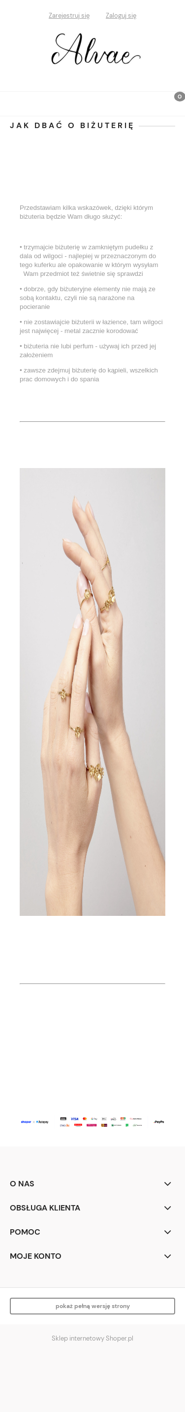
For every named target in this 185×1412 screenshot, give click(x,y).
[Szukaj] (148, 101)
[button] (12, 102)
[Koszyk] (172, 104)
